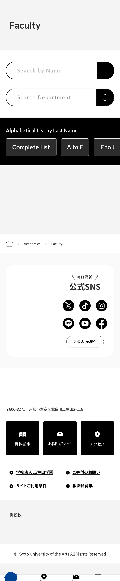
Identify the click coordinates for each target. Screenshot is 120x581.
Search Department (44, 97)
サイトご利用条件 (31, 486)
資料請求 (22, 444)
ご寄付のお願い (86, 472)
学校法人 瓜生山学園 (34, 472)
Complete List (31, 147)
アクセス (97, 444)
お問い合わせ (60, 443)
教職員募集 (82, 486)
